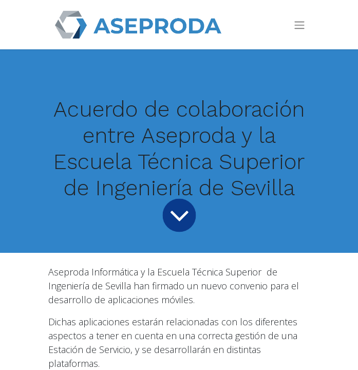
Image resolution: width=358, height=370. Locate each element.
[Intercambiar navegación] (299, 25)
